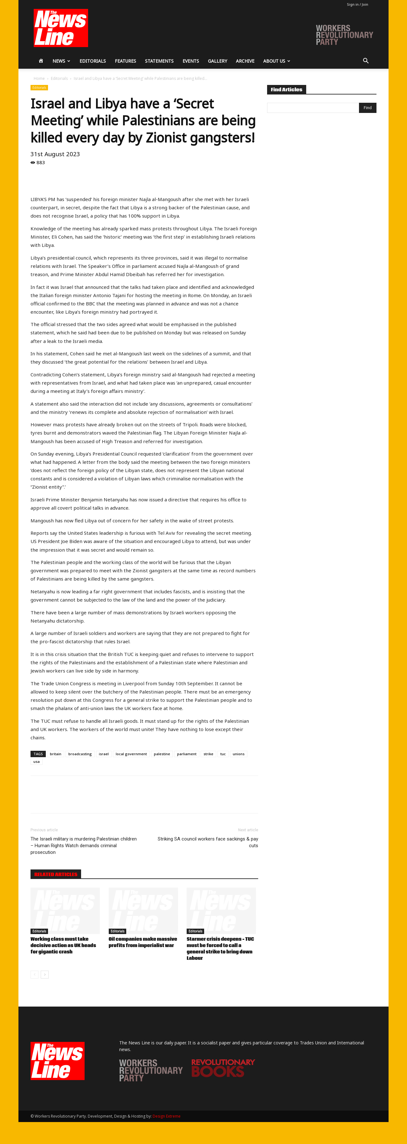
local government (131, 753)
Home (39, 78)
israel (104, 753)
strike (208, 753)
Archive (245, 61)
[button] (365, 62)
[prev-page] (34, 975)
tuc (223, 753)
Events (191, 61)
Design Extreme (167, 1116)
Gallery (217, 61)
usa (36, 761)
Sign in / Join (357, 4)
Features (125, 61)
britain (55, 753)
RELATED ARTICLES (55, 874)
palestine (162, 753)
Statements (159, 61)
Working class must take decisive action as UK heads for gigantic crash (63, 946)
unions (239, 753)
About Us (276, 61)
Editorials (92, 61)
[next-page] (45, 975)
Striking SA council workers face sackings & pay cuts (208, 842)
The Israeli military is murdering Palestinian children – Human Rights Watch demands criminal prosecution (84, 845)
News (61, 61)
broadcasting (80, 753)
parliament (187, 753)
